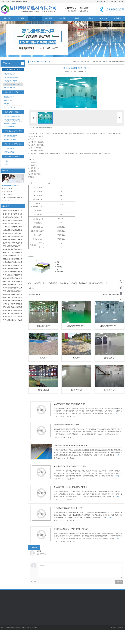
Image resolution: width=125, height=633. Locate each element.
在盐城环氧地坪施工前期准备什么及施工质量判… (19, 265)
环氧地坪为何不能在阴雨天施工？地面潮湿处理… (19, 294)
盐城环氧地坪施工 (96, 283)
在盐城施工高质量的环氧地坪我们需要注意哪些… (19, 313)
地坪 (50, 127)
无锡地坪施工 (52, 283)
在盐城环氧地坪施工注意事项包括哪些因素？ (17, 220)
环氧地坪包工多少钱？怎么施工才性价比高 (17, 320)
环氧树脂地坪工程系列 (100, 61)
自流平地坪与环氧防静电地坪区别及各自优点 (17, 214)
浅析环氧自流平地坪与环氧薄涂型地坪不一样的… (19, 272)
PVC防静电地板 (9, 126)
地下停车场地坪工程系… (14, 144)
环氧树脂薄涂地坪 (9, 74)
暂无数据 (37, 294)
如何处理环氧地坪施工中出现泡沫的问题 (16, 284)
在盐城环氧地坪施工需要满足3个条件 (15, 236)
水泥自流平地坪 (9, 97)
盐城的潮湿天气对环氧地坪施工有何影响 (16, 243)
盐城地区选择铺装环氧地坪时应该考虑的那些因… (19, 223)
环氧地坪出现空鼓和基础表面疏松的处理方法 (17, 278)
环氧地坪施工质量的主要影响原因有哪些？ (17, 297)
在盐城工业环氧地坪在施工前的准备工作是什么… (19, 259)
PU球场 (6, 161)
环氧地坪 (69, 8)
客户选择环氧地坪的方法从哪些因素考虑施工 (17, 304)
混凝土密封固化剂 (9, 107)
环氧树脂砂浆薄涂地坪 (11, 77)
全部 (106, 283)
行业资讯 (48, 18)
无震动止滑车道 (9, 152)
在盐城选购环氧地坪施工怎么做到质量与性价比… (19, 268)
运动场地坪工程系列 (12, 156)
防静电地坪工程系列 (12, 112)
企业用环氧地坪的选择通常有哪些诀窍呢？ (17, 300)
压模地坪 (7, 104)
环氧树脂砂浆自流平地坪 (116, 61)
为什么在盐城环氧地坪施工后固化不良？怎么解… (19, 211)
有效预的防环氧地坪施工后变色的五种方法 (17, 227)
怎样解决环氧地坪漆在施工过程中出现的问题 (17, 255)
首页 (82, 61)
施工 (82, 8)
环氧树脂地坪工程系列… (14, 69)
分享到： (31, 288)
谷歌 (122, 1)
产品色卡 (76, 18)
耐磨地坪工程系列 (11, 92)
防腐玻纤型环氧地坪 (10, 139)
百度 (118, 1)
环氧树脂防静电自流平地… (12, 120)
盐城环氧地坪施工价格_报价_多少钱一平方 (17, 233)
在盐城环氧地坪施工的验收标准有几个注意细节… (19, 230)
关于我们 (21, 18)
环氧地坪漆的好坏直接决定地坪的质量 (15, 275)
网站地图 (113, 1)
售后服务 (90, 18)
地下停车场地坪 (9, 148)
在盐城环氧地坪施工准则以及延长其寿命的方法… (19, 262)
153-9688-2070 (121, 281)
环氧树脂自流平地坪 (10, 81)
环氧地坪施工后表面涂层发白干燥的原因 (16, 281)
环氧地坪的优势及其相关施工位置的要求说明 (17, 307)
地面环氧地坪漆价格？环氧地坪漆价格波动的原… (19, 239)
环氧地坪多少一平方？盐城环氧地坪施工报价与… (19, 317)
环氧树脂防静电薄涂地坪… (12, 116)
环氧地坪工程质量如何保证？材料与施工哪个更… (19, 291)
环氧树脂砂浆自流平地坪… (12, 84)
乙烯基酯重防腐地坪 (10, 136)
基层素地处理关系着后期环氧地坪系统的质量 (17, 249)
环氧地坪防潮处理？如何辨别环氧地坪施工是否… (19, 246)
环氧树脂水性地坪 (9, 88)
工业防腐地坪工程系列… (14, 131)
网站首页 (7, 18)
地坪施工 (37, 283)
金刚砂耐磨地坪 (9, 100)
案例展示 (62, 18)
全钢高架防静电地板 (10, 123)
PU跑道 (6, 164)
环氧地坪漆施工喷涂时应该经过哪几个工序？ (17, 288)
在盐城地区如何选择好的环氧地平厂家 (15, 252)
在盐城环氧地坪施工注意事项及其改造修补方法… (19, 310)
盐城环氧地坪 (83, 283)
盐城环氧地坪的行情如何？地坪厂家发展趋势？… (19, 217)
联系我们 (106, 1)
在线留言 (99, 1)
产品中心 (35, 18)
